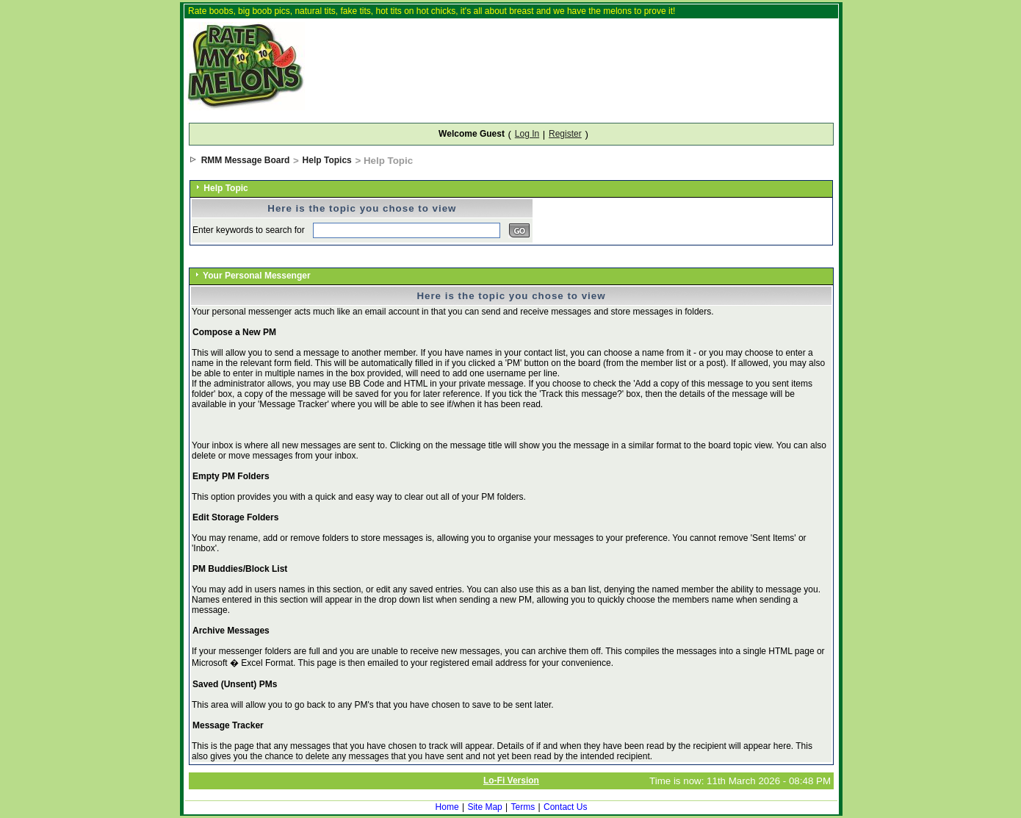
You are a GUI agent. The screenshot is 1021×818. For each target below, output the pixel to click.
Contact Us (565, 807)
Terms (523, 807)
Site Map (484, 807)
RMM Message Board (245, 160)
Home (447, 807)
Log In (527, 134)
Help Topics (327, 160)
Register (565, 134)
